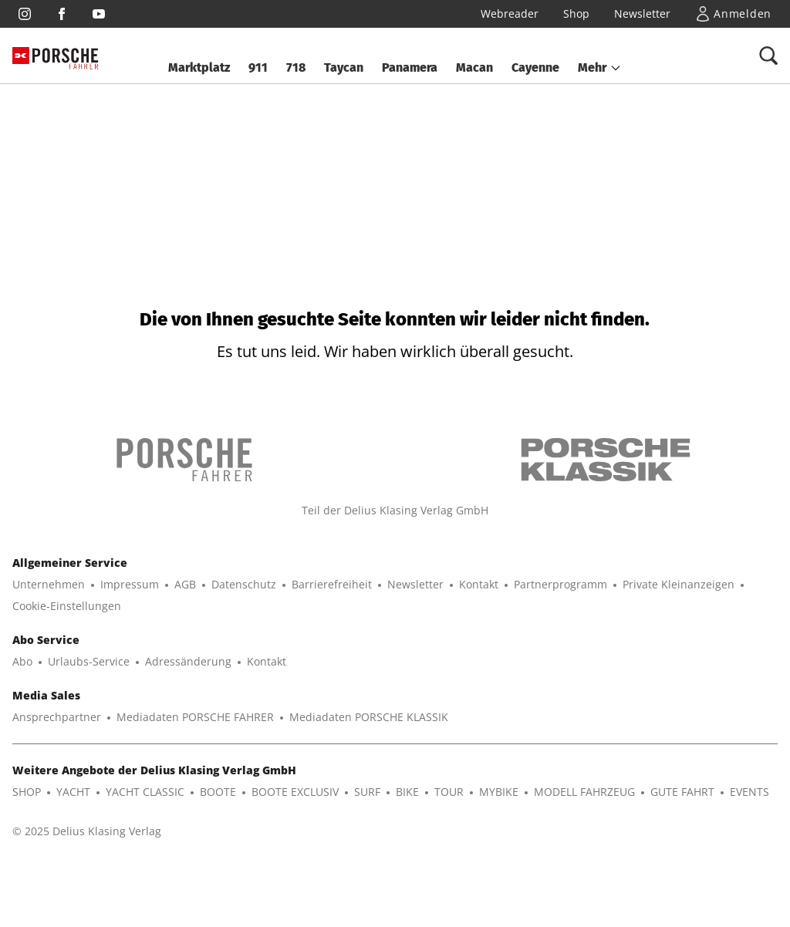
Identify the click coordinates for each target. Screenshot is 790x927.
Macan (474, 67)
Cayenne (535, 67)
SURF (367, 791)
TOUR (449, 791)
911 (258, 67)
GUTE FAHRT (682, 791)
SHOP (26, 791)
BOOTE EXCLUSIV (295, 791)
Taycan (343, 67)
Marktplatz (199, 67)
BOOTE (218, 791)
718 (296, 67)
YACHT (73, 791)
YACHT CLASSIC (145, 791)
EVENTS (749, 791)
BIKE (407, 791)
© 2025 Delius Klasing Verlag (86, 831)
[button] (600, 67)
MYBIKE (498, 791)
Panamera (409, 67)
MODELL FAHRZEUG (584, 791)
